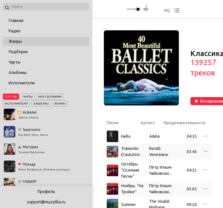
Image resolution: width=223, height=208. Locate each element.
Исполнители (22, 83)
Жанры (15, 41)
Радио (14, 31)
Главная (16, 20)
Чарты (14, 62)
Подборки (18, 51)
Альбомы (18, 72)
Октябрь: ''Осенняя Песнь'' (130, 170)
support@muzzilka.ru (46, 202)
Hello (126, 136)
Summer (128, 204)
